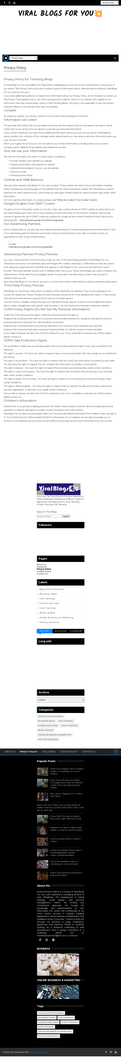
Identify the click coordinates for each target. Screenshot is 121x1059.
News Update (47, 615)
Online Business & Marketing (56, 620)
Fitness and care (49, 606)
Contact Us (42, 576)
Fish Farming (47, 601)
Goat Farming (48, 610)
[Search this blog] (49, 518)
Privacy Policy (44, 571)
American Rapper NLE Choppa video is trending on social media (67, 774)
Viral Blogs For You (38, 1055)
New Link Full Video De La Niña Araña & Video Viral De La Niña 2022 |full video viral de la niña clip (60, 810)
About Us (41, 567)
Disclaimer (42, 569)
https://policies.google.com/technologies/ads (41, 219)
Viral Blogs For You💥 (60, 14)
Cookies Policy (44, 574)
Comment (76, 633)
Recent (44, 633)
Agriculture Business (52, 592)
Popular (61, 633)
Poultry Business (49, 625)
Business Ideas (48, 596)
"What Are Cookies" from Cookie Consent (77, 199)
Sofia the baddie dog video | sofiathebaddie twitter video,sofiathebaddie (66, 855)
